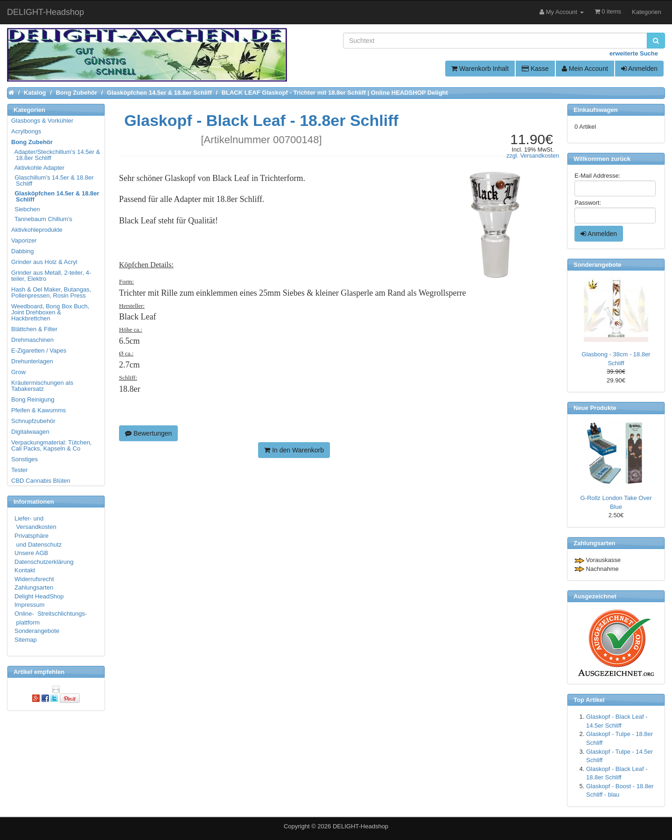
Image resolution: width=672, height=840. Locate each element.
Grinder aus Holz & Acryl (44, 261)
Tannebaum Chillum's (42, 218)
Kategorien (646, 11)
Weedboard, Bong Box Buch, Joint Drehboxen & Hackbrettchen (50, 312)
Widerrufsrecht (34, 579)
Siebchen (26, 209)
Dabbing (22, 251)
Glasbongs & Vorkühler (42, 120)
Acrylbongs (26, 131)
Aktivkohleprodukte (37, 229)
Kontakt (24, 570)
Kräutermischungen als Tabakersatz (42, 385)
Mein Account (585, 68)
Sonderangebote (36, 630)
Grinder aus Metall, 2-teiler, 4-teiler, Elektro (51, 275)
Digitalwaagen (30, 431)
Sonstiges (24, 459)
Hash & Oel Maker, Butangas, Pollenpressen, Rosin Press (51, 292)
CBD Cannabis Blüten (40, 480)
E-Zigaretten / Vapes (38, 350)
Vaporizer (24, 240)
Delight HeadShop (39, 596)
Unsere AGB (31, 552)
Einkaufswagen (596, 109)
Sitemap (25, 639)
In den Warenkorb (294, 450)
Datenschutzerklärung (43, 561)
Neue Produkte (595, 407)
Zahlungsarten (33, 587)
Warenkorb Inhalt (480, 68)
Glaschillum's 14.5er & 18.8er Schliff (53, 180)
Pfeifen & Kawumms (38, 410)
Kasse (535, 68)
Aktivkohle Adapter (38, 167)
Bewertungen (148, 433)
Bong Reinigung (33, 399)
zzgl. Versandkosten (532, 156)
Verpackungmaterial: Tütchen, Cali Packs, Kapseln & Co (51, 445)
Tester (19, 469)
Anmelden (639, 68)
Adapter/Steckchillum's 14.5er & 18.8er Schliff (56, 154)
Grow (18, 371)
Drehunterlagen (32, 361)
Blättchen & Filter (34, 329)
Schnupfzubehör (33, 420)
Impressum (29, 604)
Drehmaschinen (32, 339)
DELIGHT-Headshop (360, 826)
